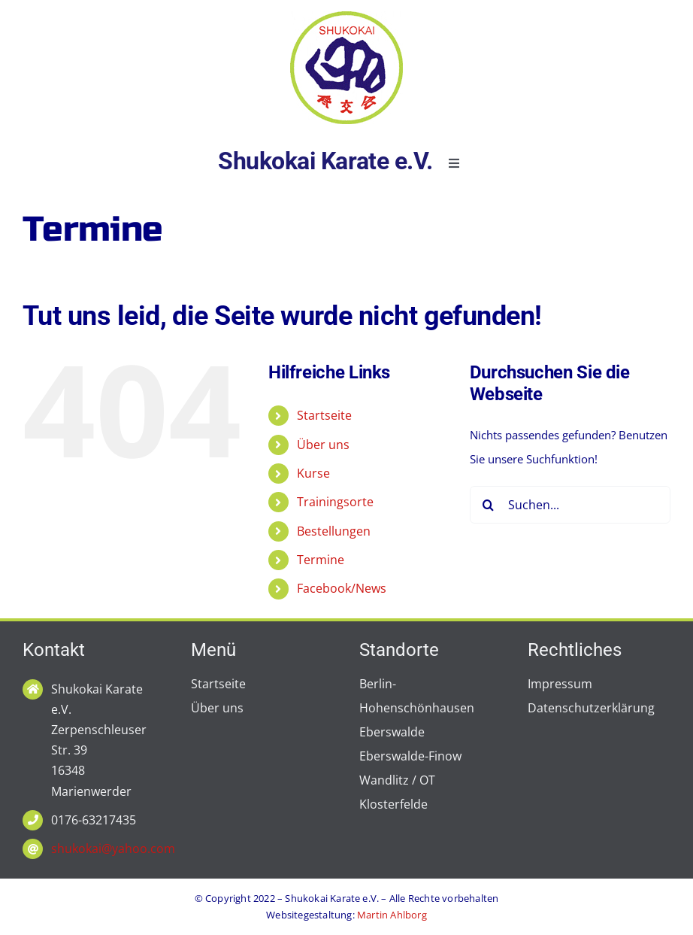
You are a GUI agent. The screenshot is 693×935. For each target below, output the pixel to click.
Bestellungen (334, 531)
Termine (320, 559)
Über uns (323, 444)
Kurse (313, 473)
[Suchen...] (570, 505)
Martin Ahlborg (392, 914)
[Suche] (488, 505)
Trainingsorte (335, 501)
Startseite (324, 415)
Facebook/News (341, 588)
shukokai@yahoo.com (113, 848)
